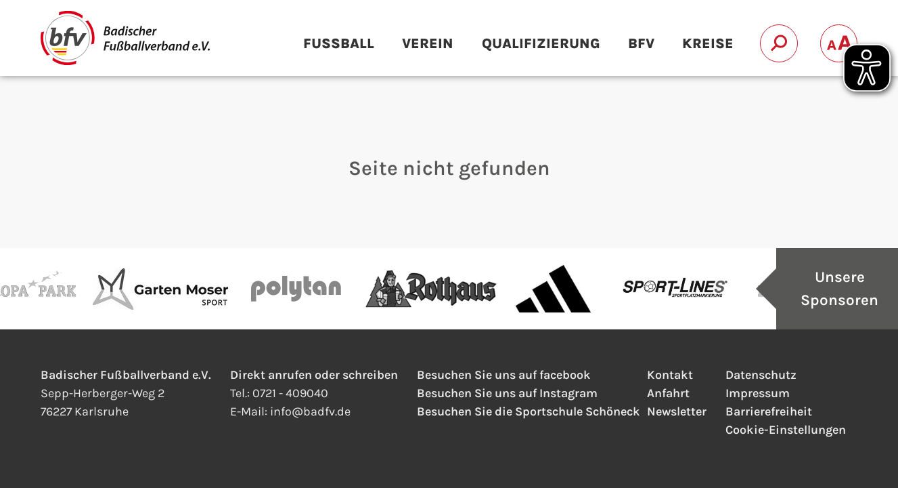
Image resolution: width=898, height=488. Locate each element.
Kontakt (670, 374)
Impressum (757, 393)
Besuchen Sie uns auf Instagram (507, 393)
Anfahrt (668, 393)
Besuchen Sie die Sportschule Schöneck (528, 411)
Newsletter (676, 411)
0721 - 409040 (290, 393)
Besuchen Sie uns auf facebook (504, 374)
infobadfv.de (310, 411)
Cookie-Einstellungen (785, 429)
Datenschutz (760, 374)
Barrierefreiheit (768, 411)
